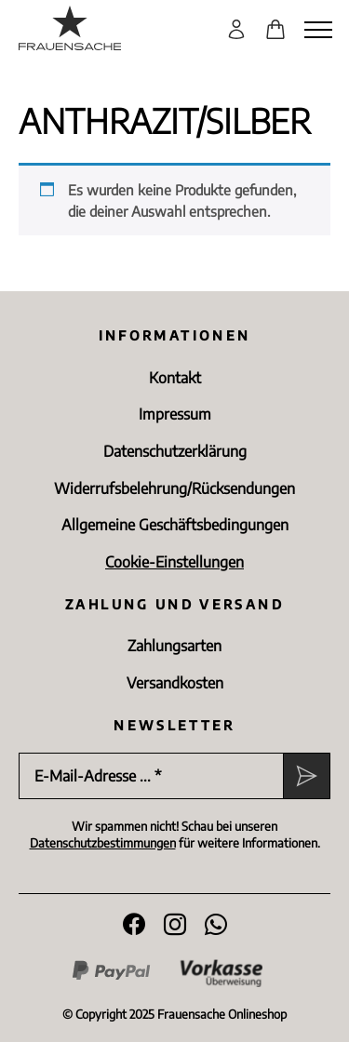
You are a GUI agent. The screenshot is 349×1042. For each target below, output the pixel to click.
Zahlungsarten (174, 645)
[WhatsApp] (216, 925)
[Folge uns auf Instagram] (175, 925)
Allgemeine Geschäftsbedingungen (175, 524)
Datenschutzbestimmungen (103, 842)
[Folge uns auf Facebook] (134, 925)
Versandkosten (175, 683)
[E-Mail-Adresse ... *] (151, 776)
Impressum (175, 414)
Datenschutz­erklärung (175, 451)
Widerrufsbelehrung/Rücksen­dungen (174, 488)
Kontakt (175, 377)
